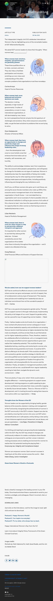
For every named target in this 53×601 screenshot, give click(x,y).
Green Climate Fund (13, 574)
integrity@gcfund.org (12, 586)
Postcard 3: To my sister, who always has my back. (22, 521)
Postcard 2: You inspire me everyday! (17, 518)
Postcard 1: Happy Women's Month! (17, 515)
